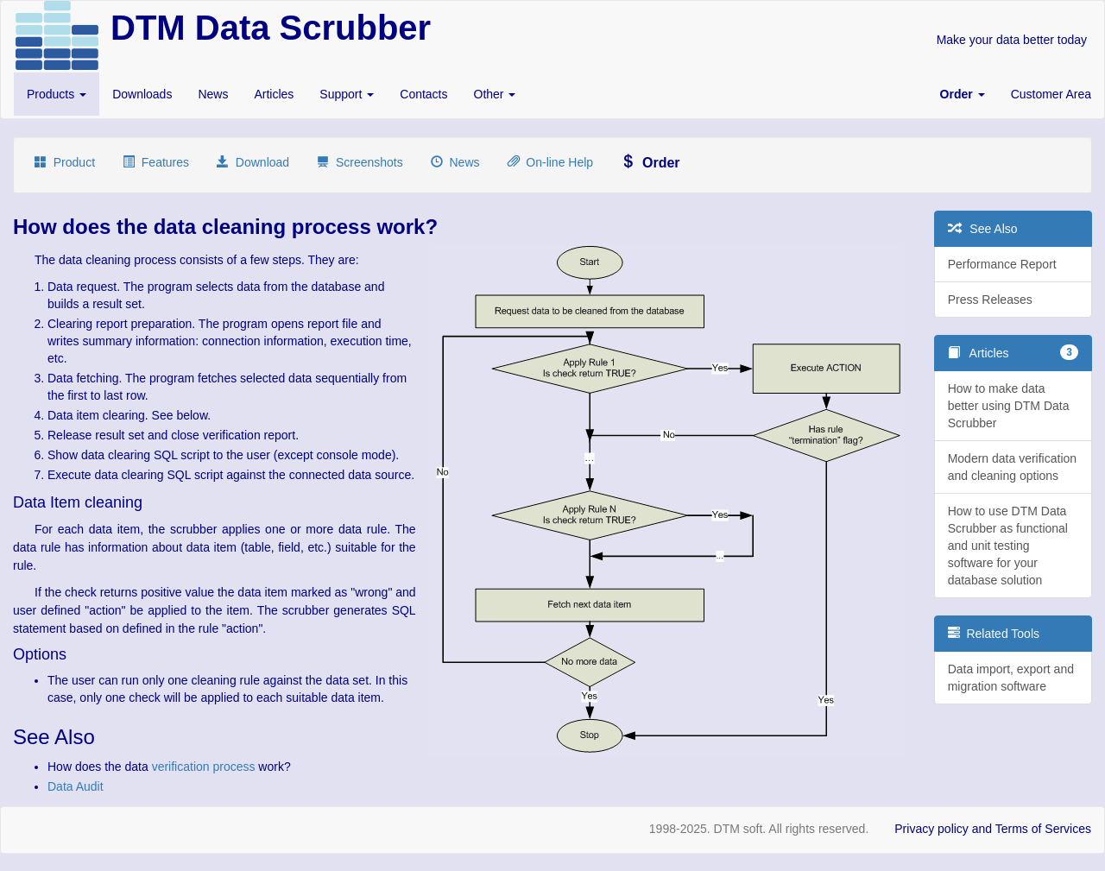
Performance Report (1002, 264)
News (213, 94)
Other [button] (495, 94)
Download (253, 162)
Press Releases (990, 299)
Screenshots (360, 162)
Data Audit (75, 786)
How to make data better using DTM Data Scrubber (1009, 406)
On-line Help (551, 162)
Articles (274, 94)
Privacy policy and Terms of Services (992, 829)
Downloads (142, 94)
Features (156, 162)
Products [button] (56, 94)
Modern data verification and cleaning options (1012, 467)
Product (65, 162)
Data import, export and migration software (1011, 677)
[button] (962, 94)
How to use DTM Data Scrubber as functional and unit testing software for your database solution (1008, 545)
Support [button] (346, 94)
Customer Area (1051, 94)
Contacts (423, 94)
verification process (204, 766)
